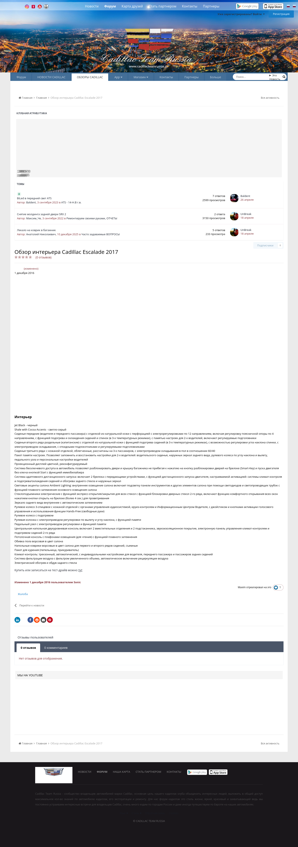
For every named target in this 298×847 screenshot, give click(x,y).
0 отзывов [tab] (28, 648)
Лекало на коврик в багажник (36, 230)
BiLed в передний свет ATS (34, 198)
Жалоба (23, 594)
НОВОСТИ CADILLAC (51, 77)
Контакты (189, 6)
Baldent (31, 202)
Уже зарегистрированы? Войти (241, 14)
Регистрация (281, 14)
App (118, 77)
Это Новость (274, 77)
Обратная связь (155, 813)
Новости (92, 6)
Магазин (141, 77)
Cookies (173, 813)
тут (80, 570)
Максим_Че (33, 218)
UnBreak (245, 214)
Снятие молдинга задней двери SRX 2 (41, 214)
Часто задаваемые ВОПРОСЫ (100, 234)
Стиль (136, 813)
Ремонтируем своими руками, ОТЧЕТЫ (91, 218)
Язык (124, 813)
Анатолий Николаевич (41, 234)
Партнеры (211, 6)
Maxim (242, 587)
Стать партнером (162, 6)
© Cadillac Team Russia (149, 821)
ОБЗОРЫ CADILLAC (90, 77)
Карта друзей (132, 6)
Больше (215, 77)
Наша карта (123, 772)
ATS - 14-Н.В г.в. (71, 202)
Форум (110, 6)
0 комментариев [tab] (55, 648)
